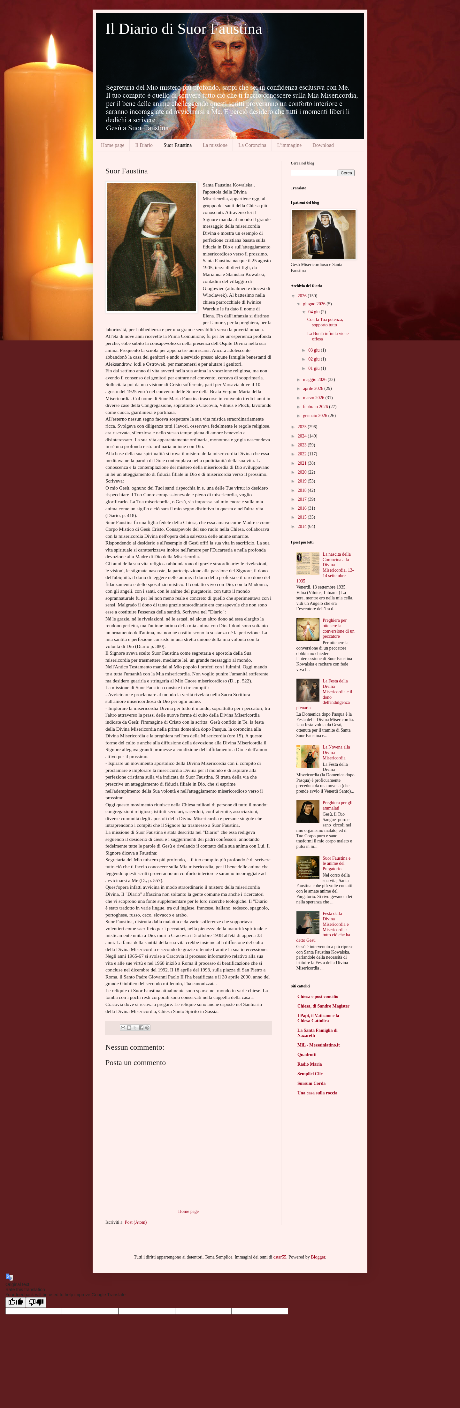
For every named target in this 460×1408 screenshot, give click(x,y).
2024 (303, 436)
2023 (303, 445)
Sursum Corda (311, 1083)
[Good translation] (15, 1302)
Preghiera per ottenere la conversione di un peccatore (339, 628)
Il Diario (144, 145)
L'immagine (289, 145)
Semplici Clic (310, 1073)
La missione (215, 145)
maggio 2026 (315, 379)
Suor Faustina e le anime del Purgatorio (336, 863)
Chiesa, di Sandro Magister (323, 1006)
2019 (303, 481)
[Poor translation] (36, 1302)
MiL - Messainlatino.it (318, 1045)
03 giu (314, 350)
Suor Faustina (178, 145)
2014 (303, 526)
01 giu (314, 368)
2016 (303, 508)
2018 (303, 490)
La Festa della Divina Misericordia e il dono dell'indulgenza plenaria (324, 694)
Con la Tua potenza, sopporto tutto (325, 322)
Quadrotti (307, 1054)
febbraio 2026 (316, 406)
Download (323, 145)
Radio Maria (309, 1064)
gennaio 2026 (315, 415)
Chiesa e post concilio (317, 996)
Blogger (318, 1257)
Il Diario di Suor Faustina (183, 28)
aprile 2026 (313, 388)
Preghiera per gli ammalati (337, 805)
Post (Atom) (136, 1222)
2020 (303, 472)
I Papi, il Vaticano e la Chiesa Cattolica (318, 1018)
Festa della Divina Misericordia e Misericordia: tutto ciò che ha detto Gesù (323, 927)
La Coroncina (252, 145)
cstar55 (279, 1257)
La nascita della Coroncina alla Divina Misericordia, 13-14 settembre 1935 (325, 567)
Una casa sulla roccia (317, 1093)
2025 (303, 426)
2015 (303, 517)
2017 (303, 499)
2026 (303, 295)
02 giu (314, 359)
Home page (112, 145)
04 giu (314, 311)
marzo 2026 (314, 397)
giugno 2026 (314, 303)
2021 (303, 463)
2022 (303, 454)
